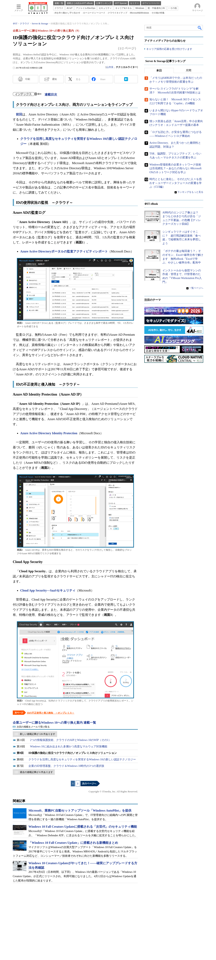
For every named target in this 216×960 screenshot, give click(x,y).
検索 (200, 27)
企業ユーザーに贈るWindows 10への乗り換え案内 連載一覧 (54, 722)
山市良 (109, 67)
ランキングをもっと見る (190, 192)
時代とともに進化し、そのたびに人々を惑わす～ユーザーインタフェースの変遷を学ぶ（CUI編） (175, 183)
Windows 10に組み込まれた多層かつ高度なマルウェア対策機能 (68, 746)
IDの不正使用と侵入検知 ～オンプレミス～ (50, 712)
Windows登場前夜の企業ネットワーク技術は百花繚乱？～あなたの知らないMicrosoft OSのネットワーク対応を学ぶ (175, 168)
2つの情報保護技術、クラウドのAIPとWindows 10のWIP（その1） (70, 740)
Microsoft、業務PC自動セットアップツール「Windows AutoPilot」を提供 (79, 810)
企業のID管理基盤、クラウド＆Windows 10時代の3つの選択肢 (66, 765)
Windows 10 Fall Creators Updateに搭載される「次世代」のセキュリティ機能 (82, 826)
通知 (54, 79)
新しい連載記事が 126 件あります (37, 734)
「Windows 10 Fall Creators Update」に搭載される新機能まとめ (73, 842)
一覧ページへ (196, 288)
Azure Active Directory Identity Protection (48, 433)
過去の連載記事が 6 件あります (36, 772)
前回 (19, 114)
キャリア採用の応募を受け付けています (169, 49)
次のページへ (89, 783)
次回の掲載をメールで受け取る (33, 726)
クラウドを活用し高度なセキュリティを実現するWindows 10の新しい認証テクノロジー (82, 759)
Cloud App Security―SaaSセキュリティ (47, 590)
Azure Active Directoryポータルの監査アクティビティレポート (64, 251)
